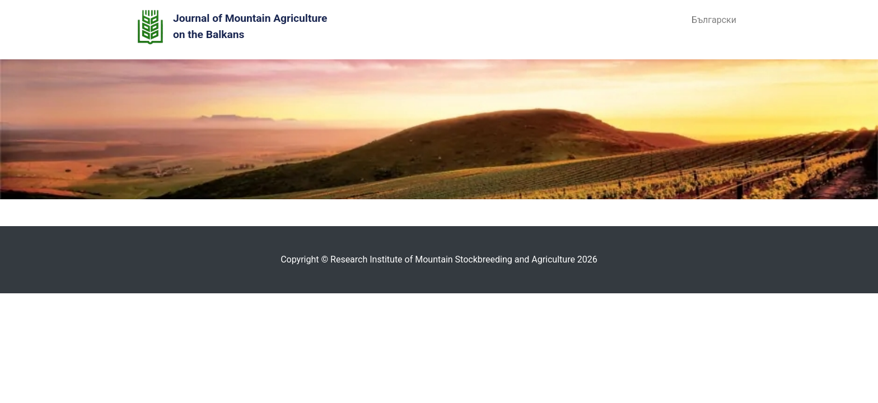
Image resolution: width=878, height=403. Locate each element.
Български (714, 20)
